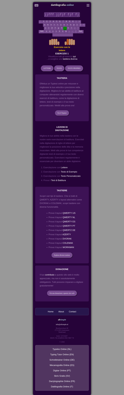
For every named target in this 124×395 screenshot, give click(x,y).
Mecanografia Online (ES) (62, 365)
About (61, 311)
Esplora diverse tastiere (62, 255)
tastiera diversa (70, 59)
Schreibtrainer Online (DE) (61, 360)
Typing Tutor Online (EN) (62, 354)
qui (74, 56)
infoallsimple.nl (62, 324)
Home (51, 311)
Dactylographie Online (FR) (62, 381)
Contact (72, 311)
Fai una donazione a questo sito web (62, 293)
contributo (49, 275)
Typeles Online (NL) (62, 349)
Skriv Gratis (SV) (62, 376)
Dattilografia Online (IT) (62, 386)
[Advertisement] (15, 55)
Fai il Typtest (62, 113)
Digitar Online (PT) (62, 370)
